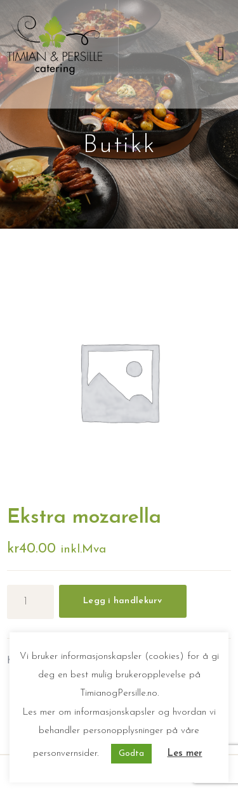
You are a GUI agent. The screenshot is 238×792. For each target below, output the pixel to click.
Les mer (185, 753)
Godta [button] (131, 754)
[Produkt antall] (30, 602)
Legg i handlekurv (122, 601)
